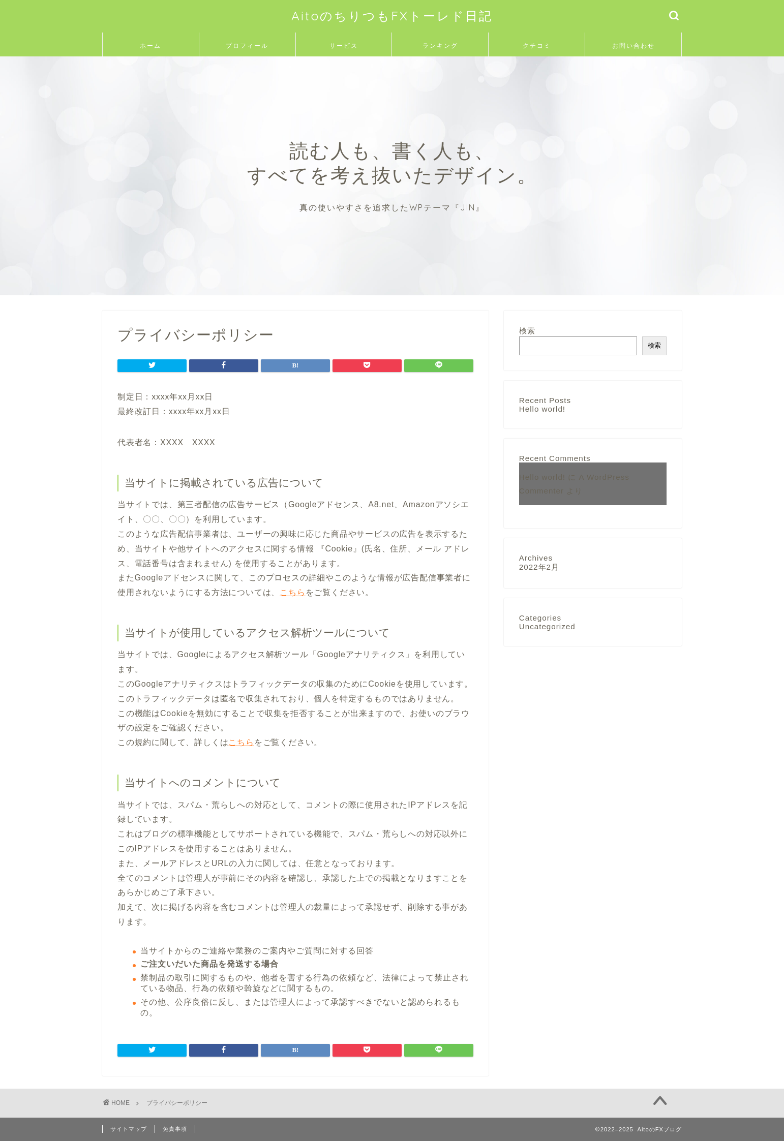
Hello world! (542, 409)
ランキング (440, 45)
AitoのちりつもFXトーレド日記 (392, 15)
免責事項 (175, 1129)
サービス (343, 45)
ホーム (150, 45)
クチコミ (537, 45)
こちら (292, 592)
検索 (527, 330)
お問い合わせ (633, 45)
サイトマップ (128, 1129)
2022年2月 (539, 567)
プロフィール (247, 45)
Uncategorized (547, 626)
